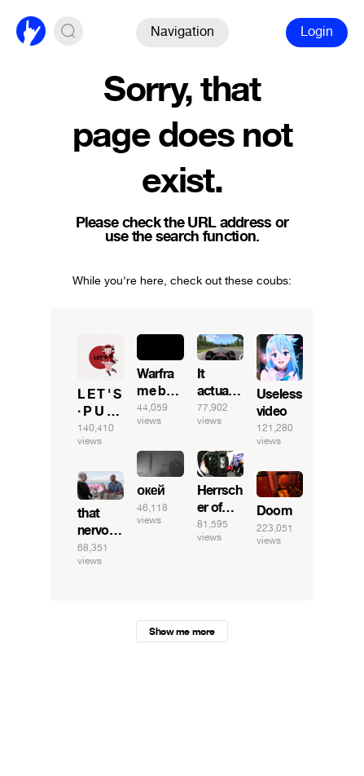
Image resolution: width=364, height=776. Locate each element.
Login (316, 31)
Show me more (181, 631)
